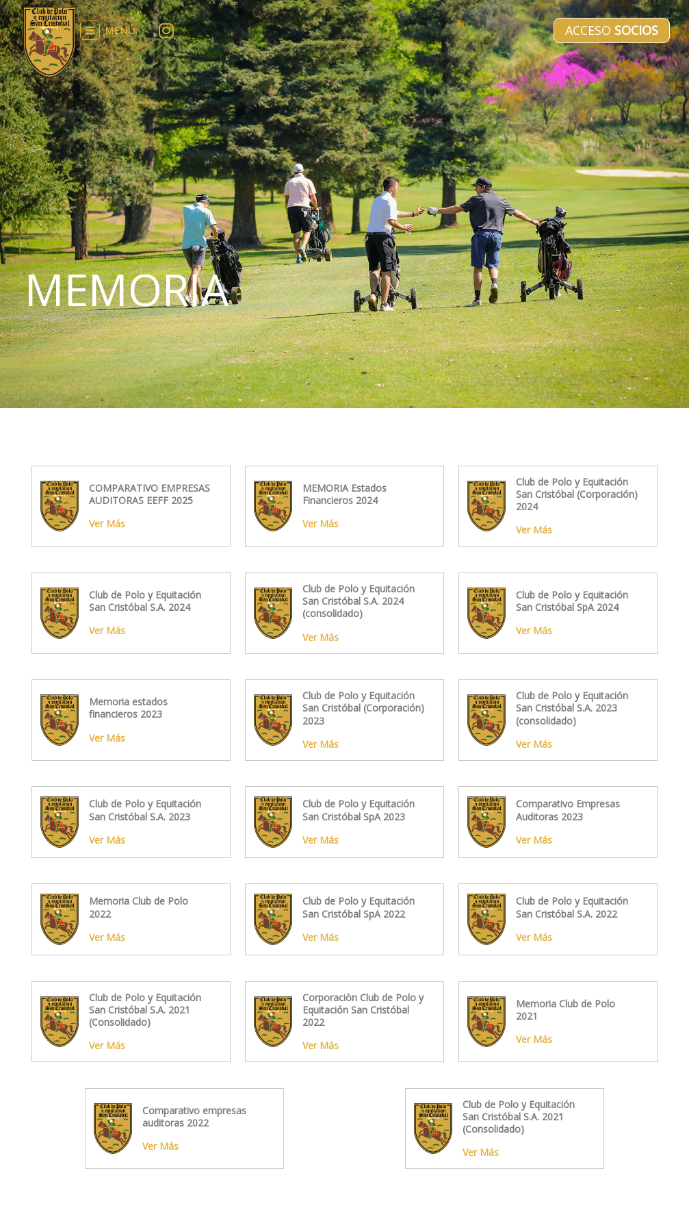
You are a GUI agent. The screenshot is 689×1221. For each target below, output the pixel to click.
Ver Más (107, 524)
